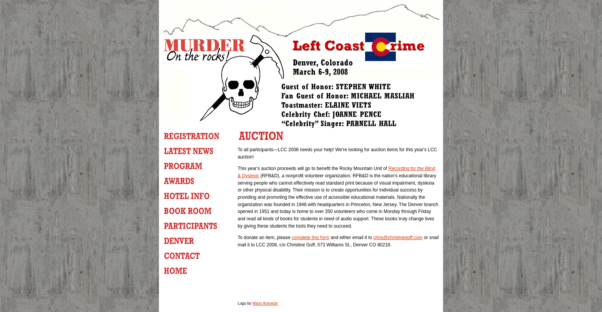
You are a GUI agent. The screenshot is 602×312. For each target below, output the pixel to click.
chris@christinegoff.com (398, 237)
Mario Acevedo (265, 303)
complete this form (310, 237)
